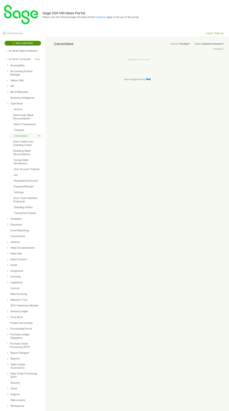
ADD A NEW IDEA (23, 43)
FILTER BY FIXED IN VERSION (21, 51)
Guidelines (100, 17)
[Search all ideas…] (27, 33)
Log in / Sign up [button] (215, 33)
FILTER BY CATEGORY (18, 59)
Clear (37, 59)
